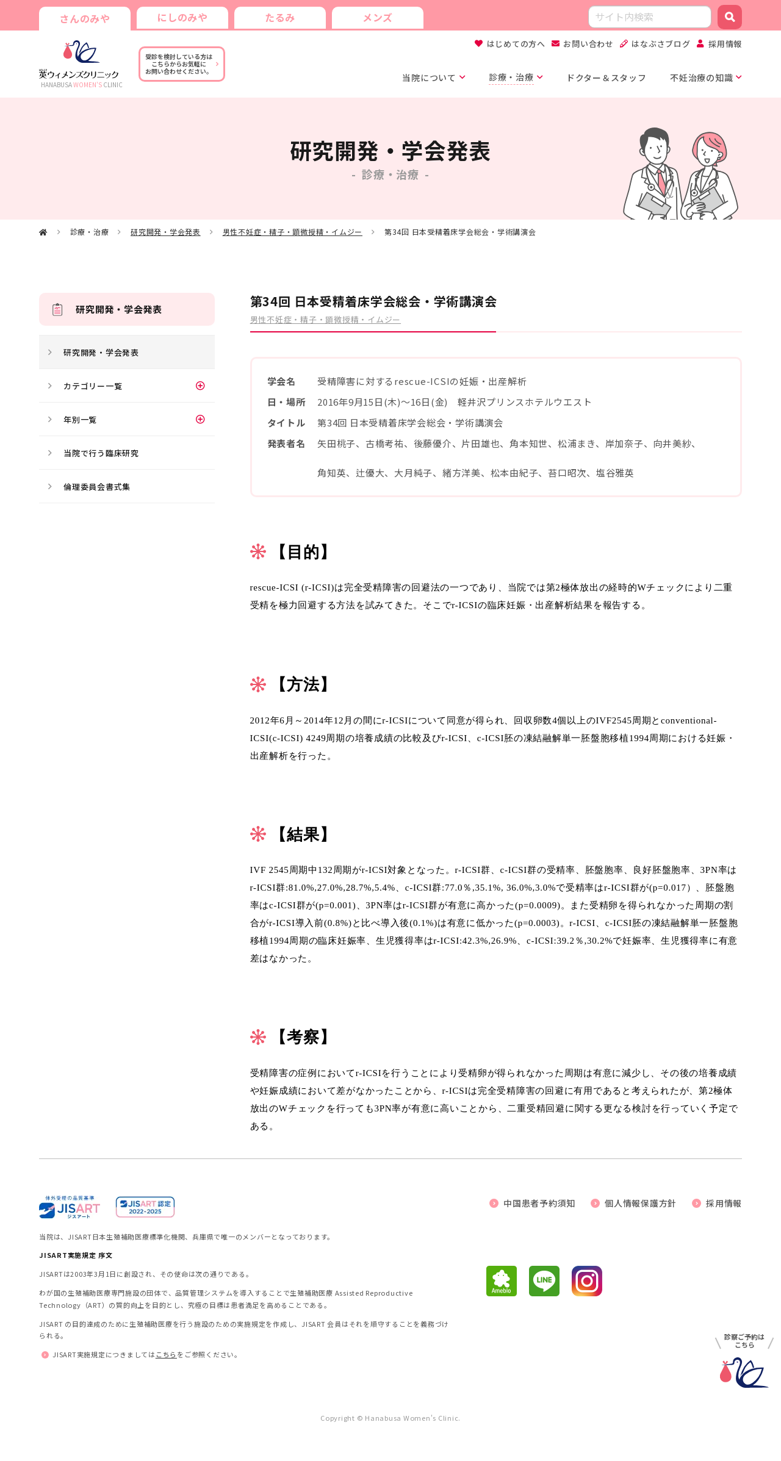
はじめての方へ (516, 43)
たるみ (280, 17)
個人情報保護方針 (641, 1203)
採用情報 (725, 43)
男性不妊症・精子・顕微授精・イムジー (293, 231)
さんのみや (84, 18)
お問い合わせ (588, 43)
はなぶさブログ (661, 43)
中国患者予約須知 (539, 1203)
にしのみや (182, 17)
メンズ (377, 17)
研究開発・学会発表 (166, 231)
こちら (166, 1354)
